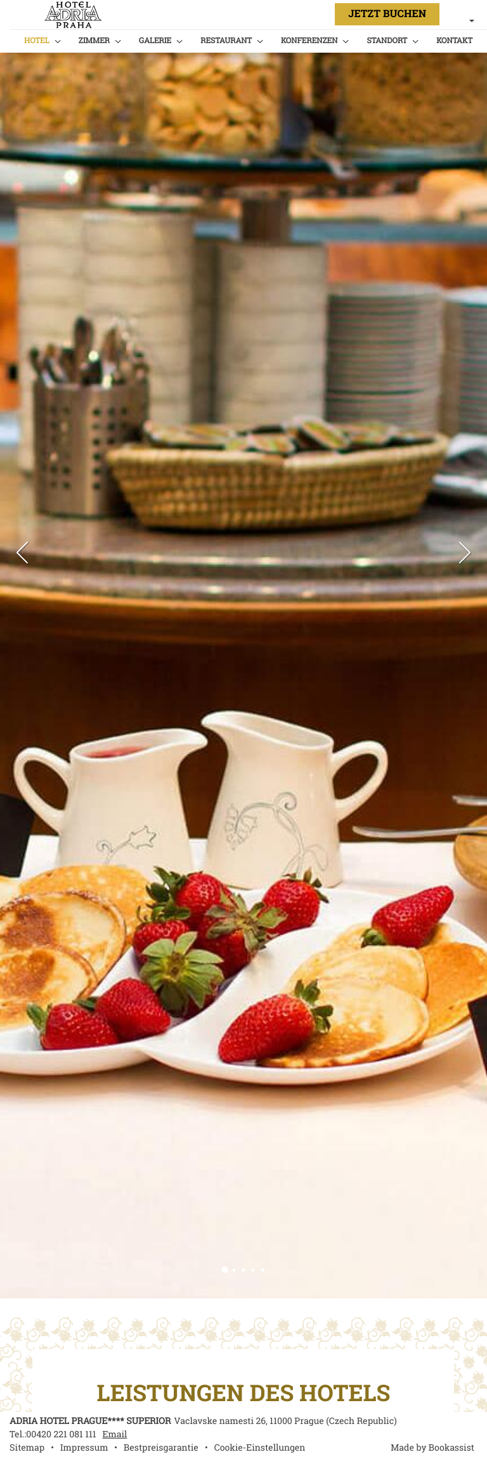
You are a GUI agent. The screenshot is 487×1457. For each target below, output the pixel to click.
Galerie (155, 40)
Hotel (36, 40)
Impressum (84, 1448)
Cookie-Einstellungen (260, 1448)
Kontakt (454, 40)
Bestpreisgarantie (161, 1448)
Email (115, 1434)
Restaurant (226, 40)
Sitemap (27, 1448)
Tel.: (53, 1434)
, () (285, 1421)
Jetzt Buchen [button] (387, 14)
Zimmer (94, 40)
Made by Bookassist (432, 1448)
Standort (387, 40)
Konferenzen (309, 40)
